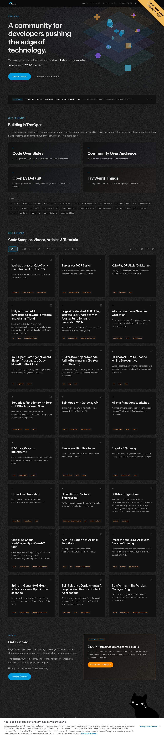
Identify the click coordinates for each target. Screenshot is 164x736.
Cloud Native (72, 249)
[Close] (160, 726)
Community (125, 3)
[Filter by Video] (153, 249)
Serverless (52, 249)
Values (95, 3)
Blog (139, 3)
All (13, 249)
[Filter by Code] (130, 249)
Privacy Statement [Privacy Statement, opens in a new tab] (89, 733)
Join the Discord (19, 76)
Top (84, 3)
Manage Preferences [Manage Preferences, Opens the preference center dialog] (148, 726)
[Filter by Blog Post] (136, 249)
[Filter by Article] (142, 249)
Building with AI (31, 249)
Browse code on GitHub (48, 76)
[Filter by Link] (147, 249)
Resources (109, 3)
